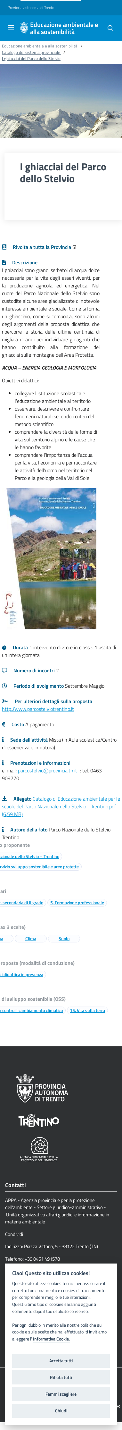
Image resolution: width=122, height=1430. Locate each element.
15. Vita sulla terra (87, 1010)
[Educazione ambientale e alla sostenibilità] (24, 28)
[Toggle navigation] (11, 27)
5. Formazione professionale (77, 902)
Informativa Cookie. (51, 1338)
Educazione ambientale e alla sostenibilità (64, 28)
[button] (110, 28)
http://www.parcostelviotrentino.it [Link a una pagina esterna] (38, 709)
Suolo (64, 938)
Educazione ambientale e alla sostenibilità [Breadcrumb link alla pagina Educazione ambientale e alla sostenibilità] (40, 46)
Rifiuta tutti (61, 1377)
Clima (30, 938)
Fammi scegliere (61, 1394)
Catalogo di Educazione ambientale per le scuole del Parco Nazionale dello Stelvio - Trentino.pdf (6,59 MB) (61, 806)
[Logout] (118, 1406)
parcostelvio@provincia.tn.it (48, 770)
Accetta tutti (61, 1361)
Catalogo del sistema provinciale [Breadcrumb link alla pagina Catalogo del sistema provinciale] (31, 52)
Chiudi (61, 1411)
